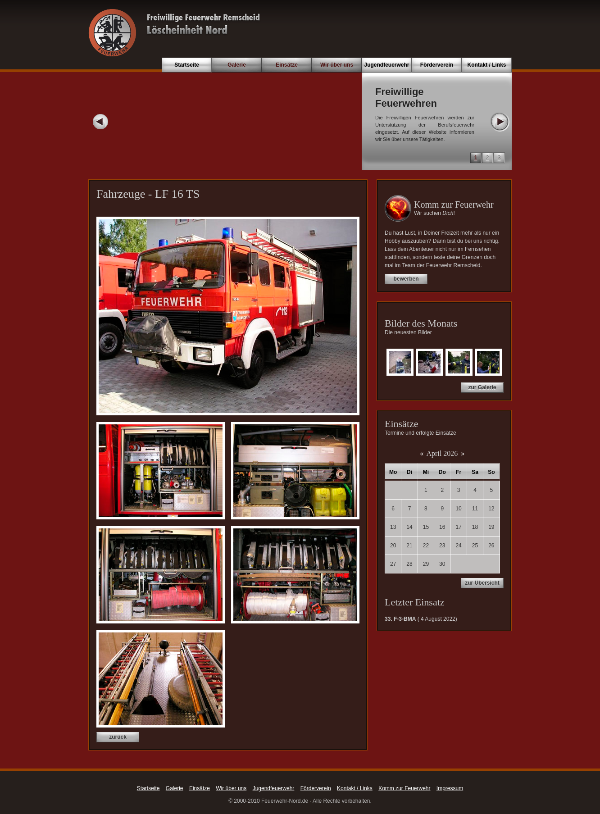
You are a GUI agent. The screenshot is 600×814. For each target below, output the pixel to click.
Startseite (186, 65)
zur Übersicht (482, 583)
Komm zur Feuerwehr (404, 788)
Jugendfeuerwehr (386, 65)
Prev (100, 121)
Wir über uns (336, 65)
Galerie (236, 65)
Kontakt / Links (486, 65)
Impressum (449, 788)
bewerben (405, 279)
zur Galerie (482, 387)
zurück (118, 737)
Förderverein (436, 65)
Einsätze (287, 65)
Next (499, 121)
